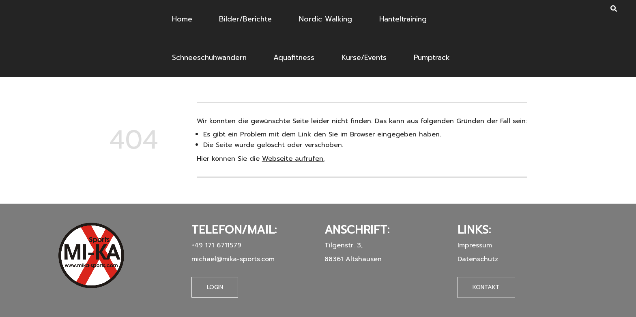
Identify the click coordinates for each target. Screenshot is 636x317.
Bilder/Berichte (245, 19)
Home (182, 19)
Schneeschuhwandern (209, 57)
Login (215, 287)
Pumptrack (432, 57)
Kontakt (486, 287)
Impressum (475, 245)
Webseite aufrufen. (293, 158)
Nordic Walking (325, 19)
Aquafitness (293, 57)
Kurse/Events (364, 57)
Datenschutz (478, 259)
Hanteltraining (403, 19)
